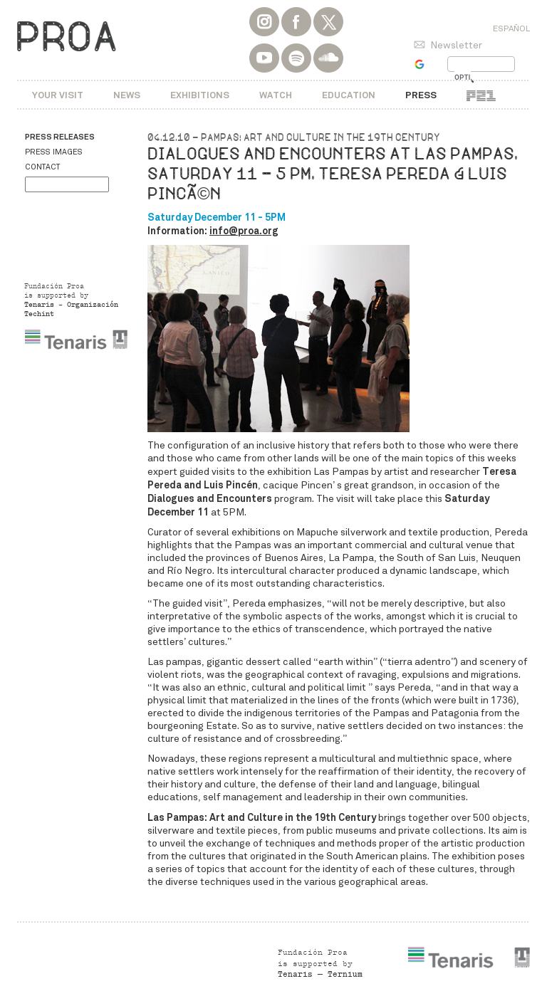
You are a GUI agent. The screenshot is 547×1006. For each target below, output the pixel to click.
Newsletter (456, 45)
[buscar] (462, 77)
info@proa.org (243, 230)
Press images (54, 152)
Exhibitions (199, 95)
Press (421, 95)
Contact (42, 167)
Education (348, 95)
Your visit (57, 95)
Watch (275, 95)
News (126, 95)
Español (511, 28)
